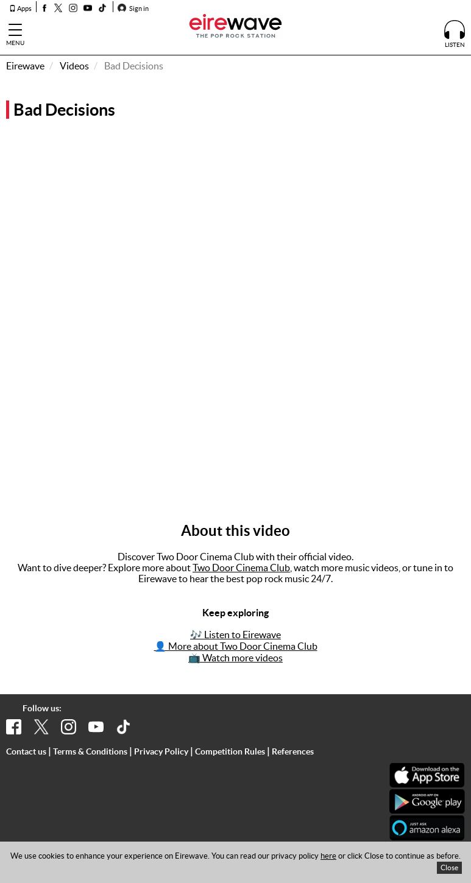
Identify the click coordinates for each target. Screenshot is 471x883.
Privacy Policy (161, 751)
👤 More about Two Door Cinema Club (235, 646)
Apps (20, 8)
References (293, 751)
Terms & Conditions (90, 751)
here (328, 855)
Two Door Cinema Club (241, 567)
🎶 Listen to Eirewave (235, 634)
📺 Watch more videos (235, 657)
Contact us (26, 751)
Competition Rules (230, 751)
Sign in (133, 8)
